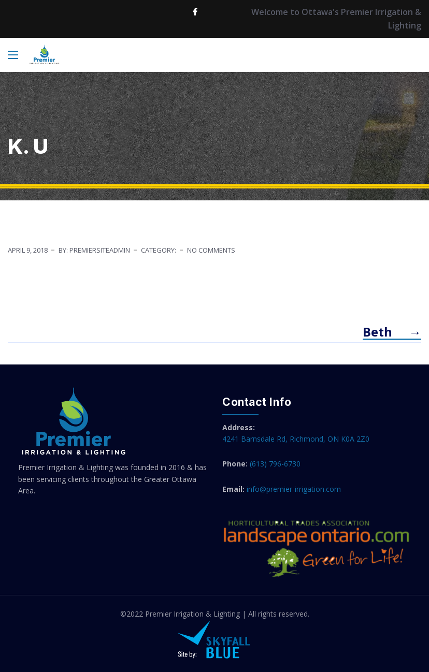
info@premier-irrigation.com (294, 489)
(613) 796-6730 (275, 464)
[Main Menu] (13, 55)
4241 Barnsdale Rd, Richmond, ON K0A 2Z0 (295, 439)
